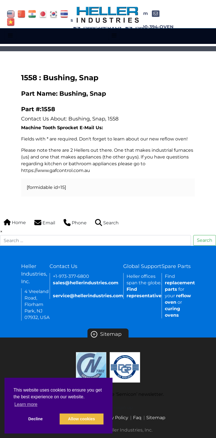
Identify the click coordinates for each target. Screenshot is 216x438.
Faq (137, 417)
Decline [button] (35, 419)
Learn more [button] (25, 404)
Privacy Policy (113, 417)
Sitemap (106, 334)
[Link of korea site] (53, 13)
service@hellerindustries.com (88, 295)
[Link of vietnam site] (11, 21)
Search (204, 240)
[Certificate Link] (91, 367)
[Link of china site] (21, 13)
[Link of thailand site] (64, 13)
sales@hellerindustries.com (85, 282)
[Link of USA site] (11, 13)
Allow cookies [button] (81, 419)
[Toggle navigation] (10, 35)
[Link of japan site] (43, 13)
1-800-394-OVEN (149, 27)
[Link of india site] (32, 13)
